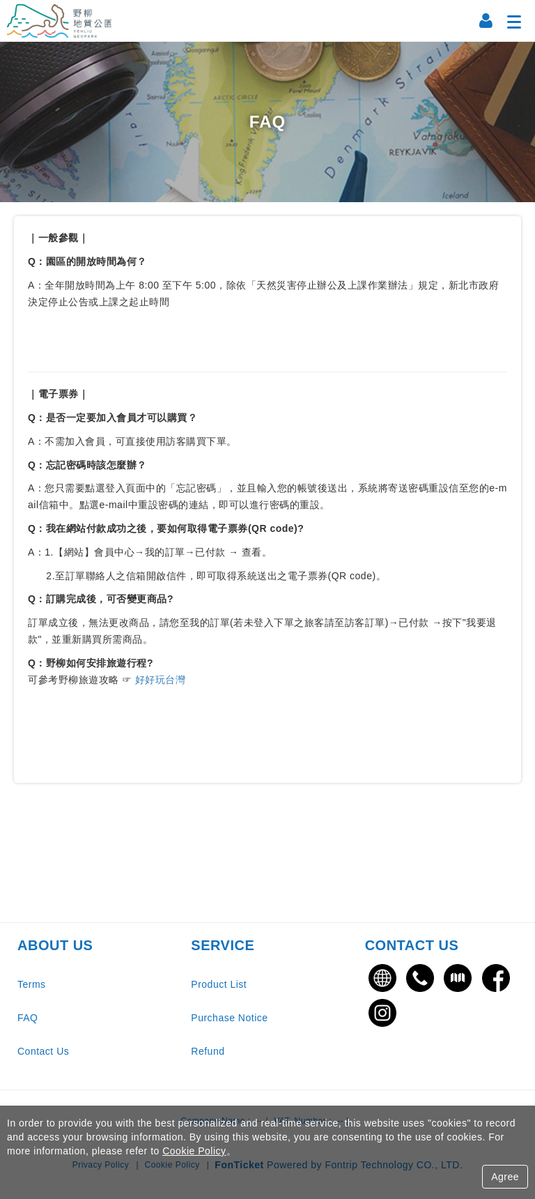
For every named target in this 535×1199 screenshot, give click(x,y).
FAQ (27, 1017)
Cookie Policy (194, 1150)
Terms (31, 984)
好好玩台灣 (158, 679)
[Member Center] (486, 21)
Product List (219, 984)
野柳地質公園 (59, 20)
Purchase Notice (229, 1017)
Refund (207, 1051)
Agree (505, 1176)
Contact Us (43, 1051)
